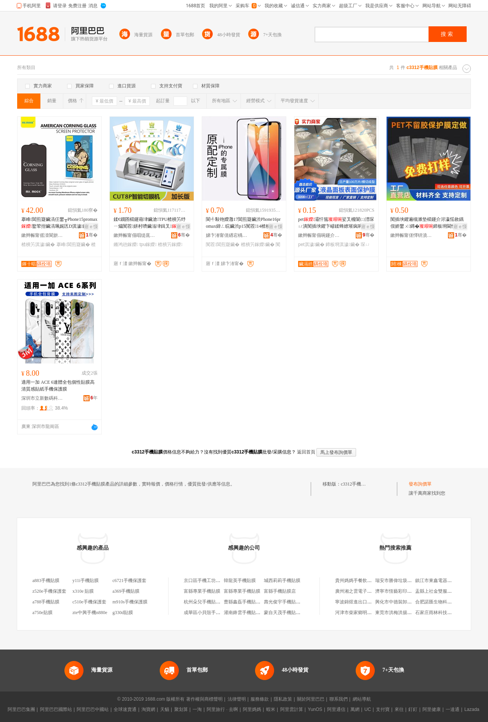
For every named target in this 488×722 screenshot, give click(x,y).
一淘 (197, 709)
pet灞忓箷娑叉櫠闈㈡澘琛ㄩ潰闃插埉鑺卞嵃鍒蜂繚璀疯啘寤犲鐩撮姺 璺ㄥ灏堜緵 (336, 223)
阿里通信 (336, 709)
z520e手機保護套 (49, 591)
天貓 (164, 709)
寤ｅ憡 (91, 226)
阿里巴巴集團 (21, 709)
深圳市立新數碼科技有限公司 (42, 398)
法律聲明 (237, 699)
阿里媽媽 (252, 709)
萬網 (355, 709)
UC (367, 709)
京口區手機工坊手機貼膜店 (211, 580)
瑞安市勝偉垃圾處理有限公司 (405, 580)
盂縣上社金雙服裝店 (435, 591)
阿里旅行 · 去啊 (222, 709)
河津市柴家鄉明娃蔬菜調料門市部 (369, 612)
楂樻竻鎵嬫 (170, 244)
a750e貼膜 (42, 612)
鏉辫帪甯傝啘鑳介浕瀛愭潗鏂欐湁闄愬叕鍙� (319, 235)
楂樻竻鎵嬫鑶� (257, 244)
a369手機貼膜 (126, 591)
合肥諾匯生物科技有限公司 (442, 602)
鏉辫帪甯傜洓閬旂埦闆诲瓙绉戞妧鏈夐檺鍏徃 (42, 235)
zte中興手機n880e (89, 612)
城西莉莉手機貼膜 (282, 580)
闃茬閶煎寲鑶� (222, 244)
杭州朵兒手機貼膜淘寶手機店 (213, 602)
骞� (92, 235)
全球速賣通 (125, 709)
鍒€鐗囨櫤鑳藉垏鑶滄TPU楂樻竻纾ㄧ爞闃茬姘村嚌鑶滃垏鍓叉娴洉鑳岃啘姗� (151, 223)
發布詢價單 (420, 484)
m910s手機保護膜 (130, 602)
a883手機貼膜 (45, 580)
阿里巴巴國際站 (56, 709)
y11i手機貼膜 (85, 580)
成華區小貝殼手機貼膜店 (209, 612)
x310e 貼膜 (83, 591)
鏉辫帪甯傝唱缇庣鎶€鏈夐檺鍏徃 (135, 235)
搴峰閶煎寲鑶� (73, 244)
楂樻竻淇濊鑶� (38, 244)
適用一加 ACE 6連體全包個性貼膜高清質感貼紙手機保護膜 (58, 385)
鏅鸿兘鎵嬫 (126, 244)
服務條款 (259, 699)
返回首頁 (306, 452)
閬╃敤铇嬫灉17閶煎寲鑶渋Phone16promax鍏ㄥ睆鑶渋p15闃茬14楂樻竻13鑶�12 (243, 223)
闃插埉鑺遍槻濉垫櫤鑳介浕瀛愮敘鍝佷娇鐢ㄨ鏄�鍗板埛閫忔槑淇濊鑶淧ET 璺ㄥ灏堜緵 (427, 223)
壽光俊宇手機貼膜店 (284, 602)
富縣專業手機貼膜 (202, 591)
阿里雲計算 (291, 709)
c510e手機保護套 (89, 602)
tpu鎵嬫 (148, 244)
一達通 (452, 709)
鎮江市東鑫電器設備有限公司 (445, 580)
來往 (399, 709)
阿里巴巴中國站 (93, 709)
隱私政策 (283, 699)
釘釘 (412, 709)
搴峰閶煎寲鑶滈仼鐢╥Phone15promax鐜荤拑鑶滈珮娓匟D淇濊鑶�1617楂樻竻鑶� (59, 223)
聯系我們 (338, 699)
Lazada (471, 709)
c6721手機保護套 (129, 580)
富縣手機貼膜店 (280, 591)
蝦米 (270, 709)
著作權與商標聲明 (204, 699)
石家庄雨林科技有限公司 (440, 612)
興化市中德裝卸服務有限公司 (405, 602)
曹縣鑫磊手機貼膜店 (244, 602)
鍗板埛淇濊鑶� (342, 244)
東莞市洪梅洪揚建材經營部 (402, 612)
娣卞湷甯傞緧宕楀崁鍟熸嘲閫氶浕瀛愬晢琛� (227, 235)
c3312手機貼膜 (355, 484)
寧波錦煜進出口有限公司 (360, 602)
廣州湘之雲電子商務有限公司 (365, 591)
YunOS (315, 709)
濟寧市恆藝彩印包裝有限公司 (405, 591)
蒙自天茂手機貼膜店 (284, 612)
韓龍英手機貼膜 (240, 580)
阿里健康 (431, 709)
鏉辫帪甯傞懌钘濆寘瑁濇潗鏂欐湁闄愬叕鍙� (411, 235)
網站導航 (362, 699)
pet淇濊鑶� (311, 244)
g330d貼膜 (122, 612)
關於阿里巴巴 (310, 699)
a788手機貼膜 (45, 602)
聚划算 (181, 709)
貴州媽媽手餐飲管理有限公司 (365, 580)
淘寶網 (148, 709)
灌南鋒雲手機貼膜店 (244, 612)
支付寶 (383, 709)
